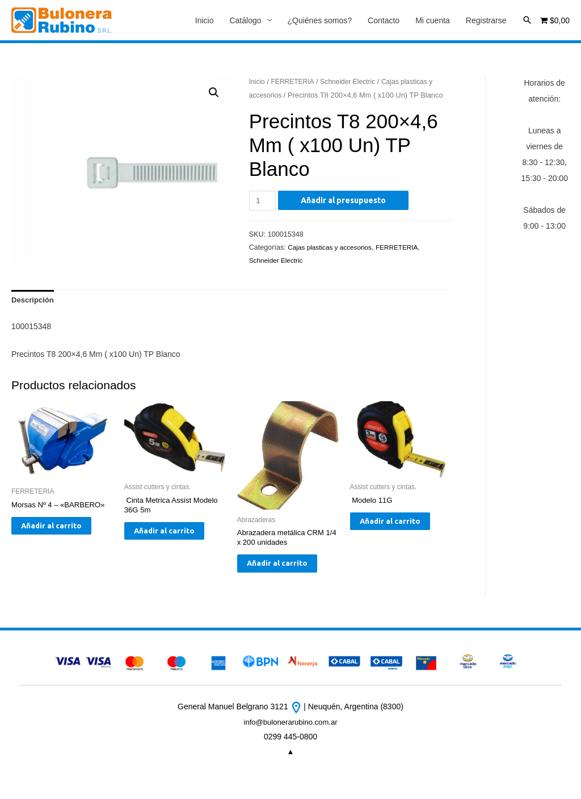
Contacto (383, 21)
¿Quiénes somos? (320, 21)
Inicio (204, 21)
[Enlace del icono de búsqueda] (527, 20)
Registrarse (486, 21)
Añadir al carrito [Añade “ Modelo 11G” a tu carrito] (390, 532)
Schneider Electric (353, 82)
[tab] (34, 302)
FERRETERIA (295, 82)
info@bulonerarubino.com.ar (291, 741)
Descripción (34, 302)
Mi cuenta (432, 21)
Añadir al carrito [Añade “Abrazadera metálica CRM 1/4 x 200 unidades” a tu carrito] (277, 575)
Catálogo (245, 21)
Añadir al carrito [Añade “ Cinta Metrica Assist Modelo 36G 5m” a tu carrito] (164, 542)
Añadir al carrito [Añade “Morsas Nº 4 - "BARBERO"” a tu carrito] (51, 536)
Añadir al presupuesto (345, 201)
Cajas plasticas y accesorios (332, 249)
